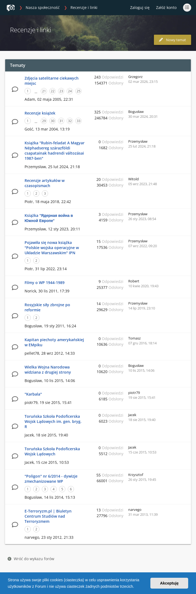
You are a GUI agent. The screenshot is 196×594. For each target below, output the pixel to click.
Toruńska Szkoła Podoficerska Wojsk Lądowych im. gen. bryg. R (53, 421)
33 (78, 121)
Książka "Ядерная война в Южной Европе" (49, 218)
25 (78, 91)
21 (44, 91)
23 (61, 91)
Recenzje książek (40, 113)
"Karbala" (33, 394)
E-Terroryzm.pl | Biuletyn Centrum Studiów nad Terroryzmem (48, 516)
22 (53, 91)
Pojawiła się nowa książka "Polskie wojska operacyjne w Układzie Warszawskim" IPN (52, 247)
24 (70, 91)
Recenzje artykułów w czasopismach (45, 183)
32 (70, 121)
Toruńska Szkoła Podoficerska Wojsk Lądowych (52, 451)
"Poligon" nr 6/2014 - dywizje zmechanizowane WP (51, 479)
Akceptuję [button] (169, 583)
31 (61, 121)
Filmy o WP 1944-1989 (45, 282)
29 (44, 121)
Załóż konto (166, 7)
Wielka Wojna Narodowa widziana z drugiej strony (48, 369)
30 (53, 121)
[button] (136, 587)
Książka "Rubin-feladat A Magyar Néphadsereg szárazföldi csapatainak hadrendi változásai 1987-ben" (55, 150)
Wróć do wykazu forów (31, 558)
